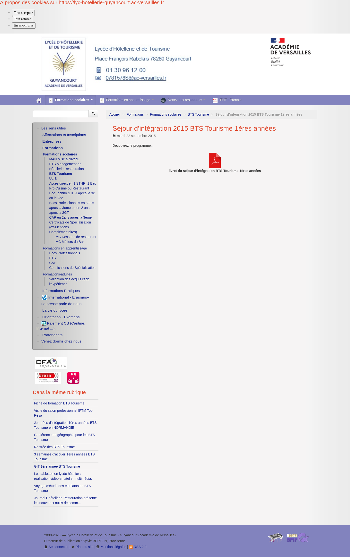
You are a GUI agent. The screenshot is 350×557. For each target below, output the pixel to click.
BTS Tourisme (198, 114)
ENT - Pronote (227, 100)
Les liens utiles (53, 128)
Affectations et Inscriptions (64, 135)
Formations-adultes (57, 274)
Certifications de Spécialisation (72, 268)
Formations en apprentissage (65, 248)
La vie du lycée (54, 310)
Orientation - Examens (60, 317)
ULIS (53, 178)
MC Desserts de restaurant (76, 237)
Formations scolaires (165, 114)
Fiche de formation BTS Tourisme (59, 403)
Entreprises (51, 141)
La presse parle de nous (61, 304)
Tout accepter (23, 13)
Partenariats (52, 335)
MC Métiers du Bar (70, 242)
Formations (135, 114)
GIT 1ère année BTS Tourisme (57, 466)
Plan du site (82, 547)
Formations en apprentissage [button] (127, 100)
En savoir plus (24, 25)
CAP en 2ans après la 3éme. (71, 217)
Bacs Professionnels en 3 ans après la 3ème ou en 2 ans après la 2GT (71, 207)
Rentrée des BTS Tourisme (54, 447)
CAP (52, 263)
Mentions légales (111, 547)
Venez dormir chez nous (61, 341)
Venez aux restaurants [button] (183, 100)
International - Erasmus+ (65, 297)
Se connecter (56, 547)
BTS (52, 258)
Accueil (114, 114)
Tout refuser (22, 19)
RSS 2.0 (137, 547)
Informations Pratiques (61, 291)
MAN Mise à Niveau (64, 159)
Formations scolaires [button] (71, 100)
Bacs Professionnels (64, 253)
